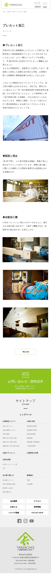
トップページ (25, 417)
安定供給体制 (32, 436)
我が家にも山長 (8, 490)
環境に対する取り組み (11, 440)
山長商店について (10, 423)
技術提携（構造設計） (35, 444)
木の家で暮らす (9, 477)
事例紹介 (30, 477)
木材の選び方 (8, 494)
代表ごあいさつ (9, 428)
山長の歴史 (7, 436)
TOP (4, 12)
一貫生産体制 (32, 448)
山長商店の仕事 (33, 455)
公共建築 (30, 486)
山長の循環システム (10, 432)
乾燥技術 (30, 440)
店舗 (28, 482)
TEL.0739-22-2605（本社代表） (25, 564)
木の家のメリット (9, 482)
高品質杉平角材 (32, 432)
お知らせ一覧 (11, 12)
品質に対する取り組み (11, 444)
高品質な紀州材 (33, 428)
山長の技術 (7, 462)
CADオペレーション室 (11, 466)
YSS (4, 470)
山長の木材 (31, 423)
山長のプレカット (10, 455)
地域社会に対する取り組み (13, 448)
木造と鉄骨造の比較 (10, 486)
